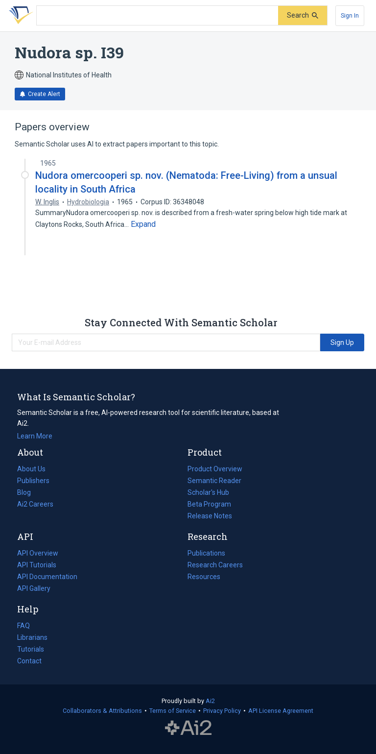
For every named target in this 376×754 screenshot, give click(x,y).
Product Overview (215, 469)
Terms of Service (172, 710)
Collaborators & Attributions (102, 710)
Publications (206, 553)
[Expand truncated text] (143, 224)
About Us (31, 469)
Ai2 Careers (35, 504)
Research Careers (215, 565)
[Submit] (302, 15)
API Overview (37, 553)
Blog (28, 492)
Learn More (34, 436)
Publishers (33, 481)
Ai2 (210, 701)
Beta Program (209, 504)
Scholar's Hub (208, 492)
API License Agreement (280, 710)
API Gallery (33, 588)
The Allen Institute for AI (188, 728)
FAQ (23, 626)
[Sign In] (349, 15)
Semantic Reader (214, 481)
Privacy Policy (222, 710)
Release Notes (210, 516)
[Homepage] (19, 15)
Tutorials (30, 649)
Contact (29, 661)
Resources (204, 577)
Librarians (32, 637)
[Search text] (157, 15)
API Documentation (47, 577)
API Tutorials (36, 565)
